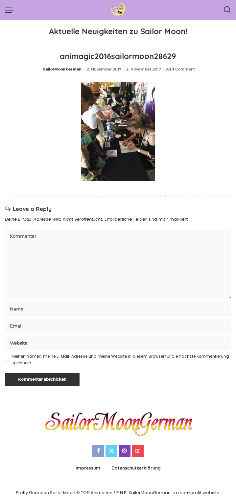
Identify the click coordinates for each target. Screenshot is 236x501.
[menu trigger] (11, 10)
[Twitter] (111, 451)
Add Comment (180, 69)
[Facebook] (98, 451)
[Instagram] (124, 451)
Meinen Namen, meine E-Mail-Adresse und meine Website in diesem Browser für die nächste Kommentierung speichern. (120, 359)
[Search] (227, 10)
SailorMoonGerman (62, 69)
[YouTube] (138, 451)
